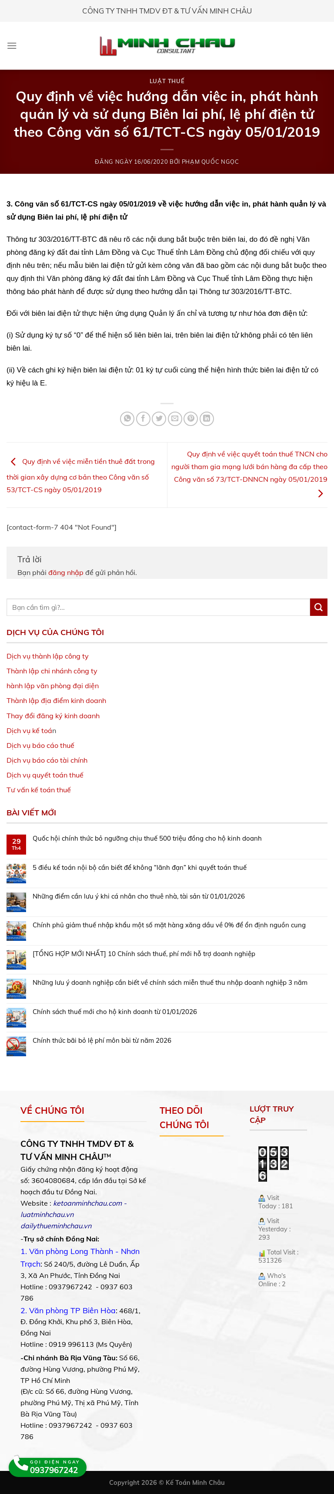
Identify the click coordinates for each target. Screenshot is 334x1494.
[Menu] (12, 45)
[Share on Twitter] (159, 419)
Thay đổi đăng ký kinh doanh (53, 715)
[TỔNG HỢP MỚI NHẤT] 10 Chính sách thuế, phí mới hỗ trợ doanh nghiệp (144, 954)
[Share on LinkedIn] (207, 419)
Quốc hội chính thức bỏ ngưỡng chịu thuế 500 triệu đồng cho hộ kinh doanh (147, 838)
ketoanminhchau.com (87, 1203)
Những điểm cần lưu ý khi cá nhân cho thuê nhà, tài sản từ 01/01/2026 (139, 896)
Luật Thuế (167, 81)
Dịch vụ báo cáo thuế (40, 745)
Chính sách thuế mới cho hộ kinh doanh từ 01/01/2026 (115, 1012)
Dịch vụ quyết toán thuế (45, 775)
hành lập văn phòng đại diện (53, 685)
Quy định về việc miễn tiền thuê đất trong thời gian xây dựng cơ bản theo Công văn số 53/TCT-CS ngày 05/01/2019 (81, 475)
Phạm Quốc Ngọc (210, 161)
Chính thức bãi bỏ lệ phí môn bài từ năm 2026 (102, 1040)
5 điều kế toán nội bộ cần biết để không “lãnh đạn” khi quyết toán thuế (140, 868)
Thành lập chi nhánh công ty (52, 670)
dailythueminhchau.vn (55, 1225)
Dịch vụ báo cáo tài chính (47, 760)
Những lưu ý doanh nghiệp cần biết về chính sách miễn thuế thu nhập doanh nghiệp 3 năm (170, 983)
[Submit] (318, 607)
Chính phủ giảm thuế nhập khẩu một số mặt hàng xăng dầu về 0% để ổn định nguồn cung (169, 925)
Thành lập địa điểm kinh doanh (56, 700)
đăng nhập (66, 572)
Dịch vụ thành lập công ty (48, 656)
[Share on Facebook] (143, 419)
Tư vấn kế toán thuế (39, 789)
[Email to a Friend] (175, 419)
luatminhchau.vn (46, 1214)
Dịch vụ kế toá (29, 730)
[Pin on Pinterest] (191, 419)
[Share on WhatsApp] (127, 419)
